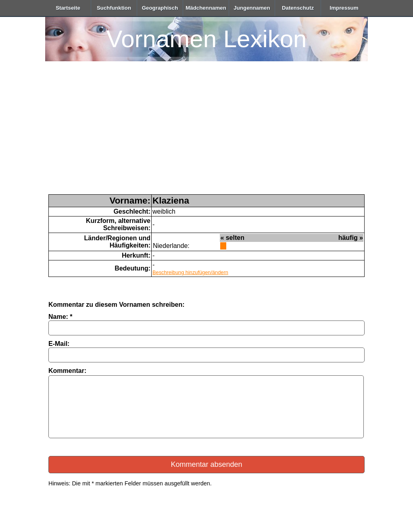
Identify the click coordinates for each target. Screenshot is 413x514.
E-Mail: (58, 343)
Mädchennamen (206, 8)
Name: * (60, 316)
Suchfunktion (114, 8)
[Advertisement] (206, 133)
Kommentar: (67, 370)
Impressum (344, 8)
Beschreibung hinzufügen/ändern (190, 272)
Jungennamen (252, 8)
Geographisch (160, 8)
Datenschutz (298, 8)
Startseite (68, 8)
